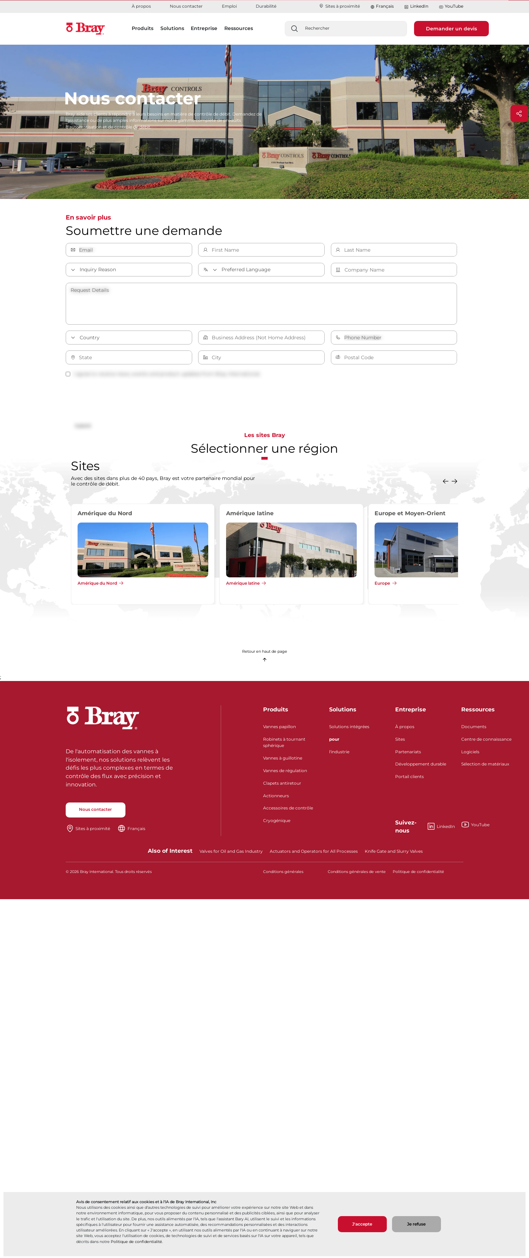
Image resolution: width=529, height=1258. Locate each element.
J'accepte (362, 1224)
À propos (141, 6)
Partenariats (408, 754)
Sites (400, 741)
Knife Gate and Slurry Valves (394, 853)
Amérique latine (243, 586)
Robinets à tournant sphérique (284, 744)
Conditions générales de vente (357, 874)
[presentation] (119, 400)
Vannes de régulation (285, 773)
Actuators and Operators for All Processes (314, 853)
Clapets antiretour (282, 785)
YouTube (451, 6)
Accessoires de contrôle (288, 810)
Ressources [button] (238, 28)
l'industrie (339, 754)
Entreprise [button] (204, 28)
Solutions (342, 712)
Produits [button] (142, 28)
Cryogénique (276, 823)
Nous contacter (186, 6)
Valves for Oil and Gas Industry (231, 853)
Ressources (478, 712)
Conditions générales (283, 874)
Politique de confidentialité (136, 1241)
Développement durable (420, 766)
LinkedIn (416, 6)
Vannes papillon (279, 729)
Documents (473, 729)
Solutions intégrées (349, 729)
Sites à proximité (339, 6)
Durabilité (266, 6)
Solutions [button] (172, 28)
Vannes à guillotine (282, 760)
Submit (85, 426)
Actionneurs (276, 798)
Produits (275, 712)
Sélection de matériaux (485, 766)
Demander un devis (451, 28)
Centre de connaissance (486, 741)
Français (385, 6)
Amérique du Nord (97, 586)
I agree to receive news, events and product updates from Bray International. (163, 374)
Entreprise (410, 712)
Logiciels (470, 754)
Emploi (229, 6)
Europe (382, 586)
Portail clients (409, 779)
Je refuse (416, 1224)
